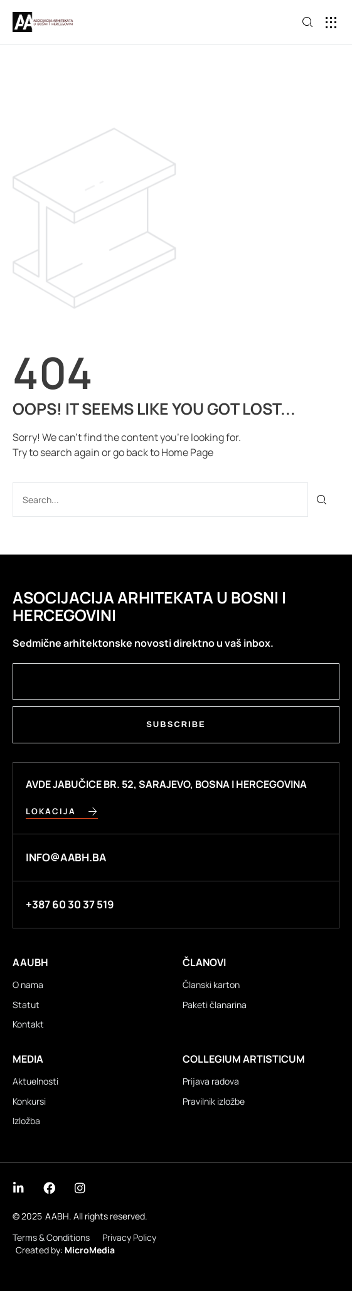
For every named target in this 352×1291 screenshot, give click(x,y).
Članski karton (211, 985)
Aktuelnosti (35, 1081)
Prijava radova (211, 1081)
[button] (331, 22)
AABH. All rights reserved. (96, 1216)
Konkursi (29, 1101)
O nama (28, 985)
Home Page (187, 452)
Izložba (26, 1121)
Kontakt (28, 1024)
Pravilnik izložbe (214, 1101)
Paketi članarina (215, 1005)
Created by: (65, 1250)
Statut (26, 1005)
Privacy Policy (129, 1237)
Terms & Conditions (51, 1237)
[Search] (322, 499)
